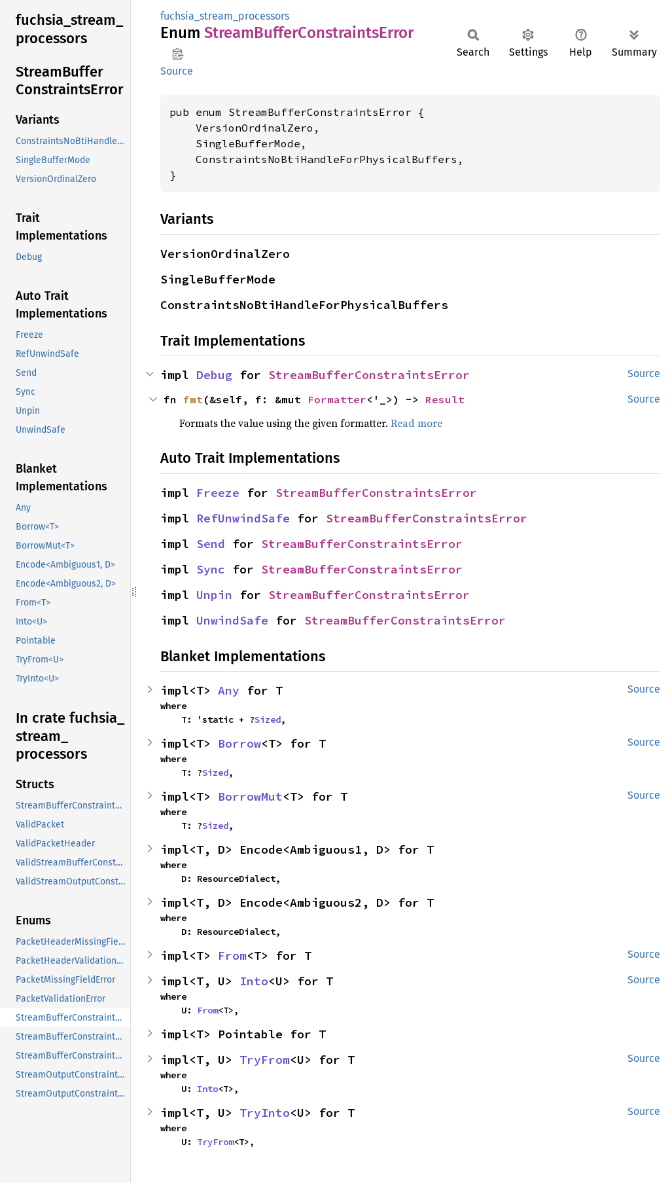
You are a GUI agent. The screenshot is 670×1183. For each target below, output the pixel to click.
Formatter (337, 399)
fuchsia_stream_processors (224, 16)
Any (228, 690)
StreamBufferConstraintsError (369, 374)
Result (445, 399)
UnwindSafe (232, 620)
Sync (210, 569)
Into (253, 981)
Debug (214, 374)
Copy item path (177, 54)
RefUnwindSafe (243, 518)
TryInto (264, 1112)
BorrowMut (250, 796)
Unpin (214, 594)
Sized (268, 719)
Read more (416, 423)
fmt (193, 399)
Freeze (217, 492)
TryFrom (264, 1059)
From (232, 955)
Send (210, 543)
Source (176, 71)
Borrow (239, 743)
